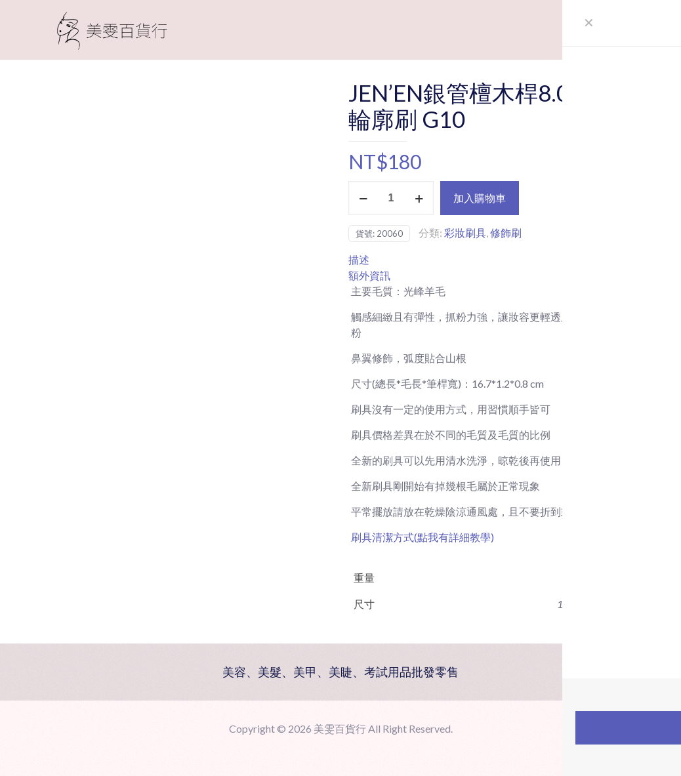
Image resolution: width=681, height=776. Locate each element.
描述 (358, 259)
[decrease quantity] (363, 198)
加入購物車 (479, 198)
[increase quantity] (418, 198)
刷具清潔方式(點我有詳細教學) (422, 537)
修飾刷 (506, 232)
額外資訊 (369, 275)
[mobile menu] (620, 29)
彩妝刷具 (465, 232)
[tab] (494, 260)
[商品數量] (391, 198)
